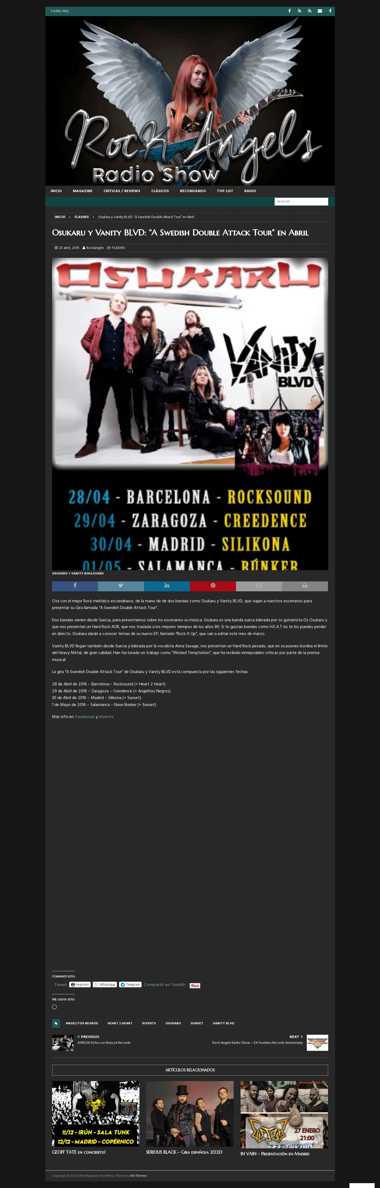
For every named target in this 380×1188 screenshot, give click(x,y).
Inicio (56, 191)
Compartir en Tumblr (164, 984)
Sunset (197, 1023)
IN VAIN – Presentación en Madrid (275, 1153)
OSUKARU (173, 1023)
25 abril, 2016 (69, 248)
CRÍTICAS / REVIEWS (122, 191)
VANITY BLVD (223, 1023)
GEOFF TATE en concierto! (78, 1152)
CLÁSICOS (160, 191)
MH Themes (138, 1176)
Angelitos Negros (82, 1023)
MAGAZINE (83, 191)
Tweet (60, 984)
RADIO (250, 191)
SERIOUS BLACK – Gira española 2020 (184, 1152)
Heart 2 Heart (120, 1023)
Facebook (85, 716)
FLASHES (118, 248)
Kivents (106, 716)
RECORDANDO (193, 191)
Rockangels (95, 248)
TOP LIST (225, 191)
